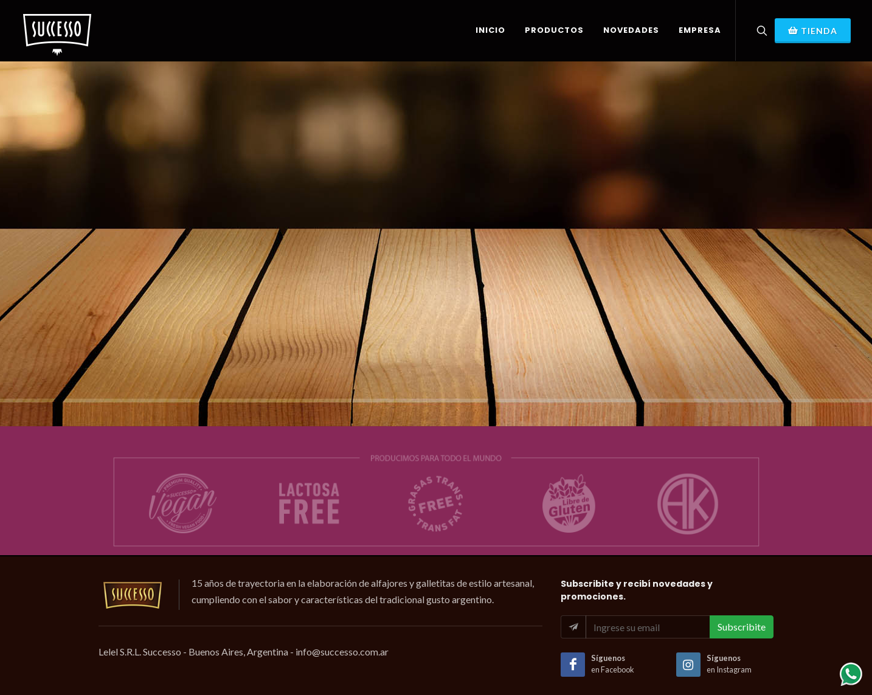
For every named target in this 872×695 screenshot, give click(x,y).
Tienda (812, 30)
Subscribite (742, 626)
